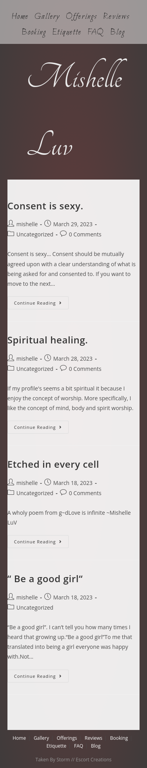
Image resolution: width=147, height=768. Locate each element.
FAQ (96, 32)
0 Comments (85, 234)
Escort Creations (93, 759)
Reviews (116, 16)
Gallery (47, 16)
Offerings (81, 16)
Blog (117, 32)
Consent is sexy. (45, 205)
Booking (34, 32)
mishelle (27, 224)
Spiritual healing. (47, 339)
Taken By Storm (53, 759)
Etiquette (66, 32)
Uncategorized (34, 234)
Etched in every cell (53, 464)
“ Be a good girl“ (45, 578)
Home (20, 16)
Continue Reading (41, 301)
